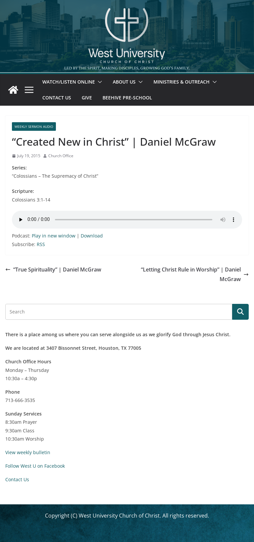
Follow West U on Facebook (35, 466)
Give (87, 97)
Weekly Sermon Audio (34, 126)
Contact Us (56, 97)
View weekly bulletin (27, 452)
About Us (124, 82)
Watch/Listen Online (68, 82)
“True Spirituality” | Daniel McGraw (53, 269)
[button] (98, 82)
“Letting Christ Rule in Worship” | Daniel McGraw (195, 274)
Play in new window (53, 236)
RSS (41, 244)
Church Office (60, 156)
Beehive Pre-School (127, 97)
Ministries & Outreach (181, 82)
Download (92, 236)
